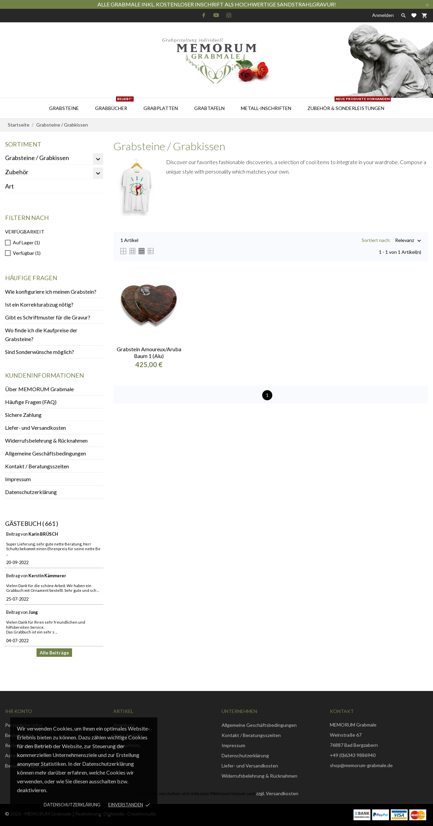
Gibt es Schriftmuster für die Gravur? (47, 317)
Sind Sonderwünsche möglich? (39, 352)
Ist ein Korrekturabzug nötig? (39, 304)
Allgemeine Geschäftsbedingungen (45, 453)
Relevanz (404, 240)
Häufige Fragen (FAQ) (30, 402)
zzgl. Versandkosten (277, 793)
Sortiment (23, 144)
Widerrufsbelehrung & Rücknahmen (46, 440)
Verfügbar (27, 253)
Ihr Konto (18, 711)
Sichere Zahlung (23, 414)
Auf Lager (26, 242)
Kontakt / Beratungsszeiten (37, 466)
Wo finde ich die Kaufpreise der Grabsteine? (41, 334)
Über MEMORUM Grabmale (39, 389)
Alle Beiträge (54, 652)
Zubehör (16, 172)
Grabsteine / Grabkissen (37, 157)
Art (9, 186)
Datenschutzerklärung (72, 804)
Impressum (18, 479)
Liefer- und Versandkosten (35, 427)
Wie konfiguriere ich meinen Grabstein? (50, 291)
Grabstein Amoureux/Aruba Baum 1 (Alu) (149, 352)
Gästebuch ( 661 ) (31, 523)
